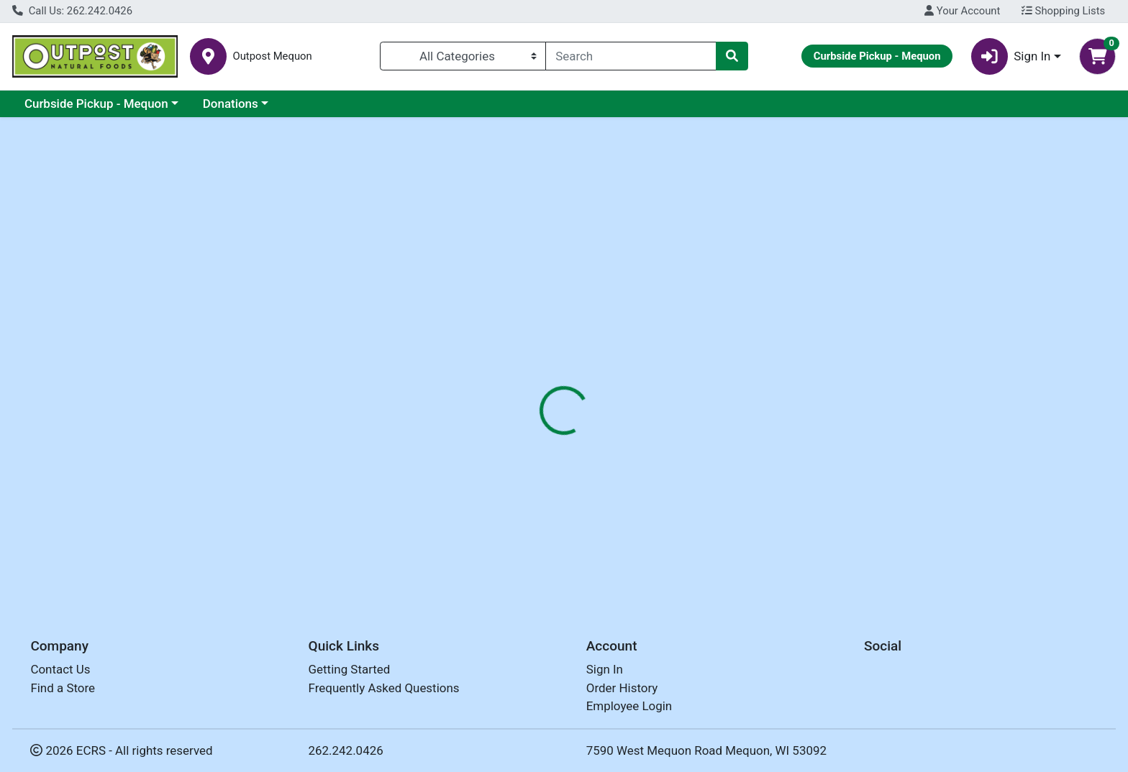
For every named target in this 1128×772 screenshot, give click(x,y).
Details (510, 312)
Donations (230, 103)
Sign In (604, 670)
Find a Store (62, 688)
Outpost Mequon (271, 56)
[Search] (631, 56)
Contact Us (60, 670)
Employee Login (629, 706)
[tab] (510, 312)
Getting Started (350, 670)
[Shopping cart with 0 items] (1097, 56)
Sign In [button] (1011, 56)
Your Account (962, 10)
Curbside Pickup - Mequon (96, 103)
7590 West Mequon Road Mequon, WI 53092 (706, 750)
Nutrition (573, 312)
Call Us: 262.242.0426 (72, 10)
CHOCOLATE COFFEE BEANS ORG (580, 540)
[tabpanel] (799, 400)
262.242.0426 (346, 750)
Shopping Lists (1063, 10)
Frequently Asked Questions (384, 688)
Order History (622, 688)
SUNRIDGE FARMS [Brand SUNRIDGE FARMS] (668, 402)
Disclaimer (646, 312)
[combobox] (631, 56)
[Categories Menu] (463, 56)
